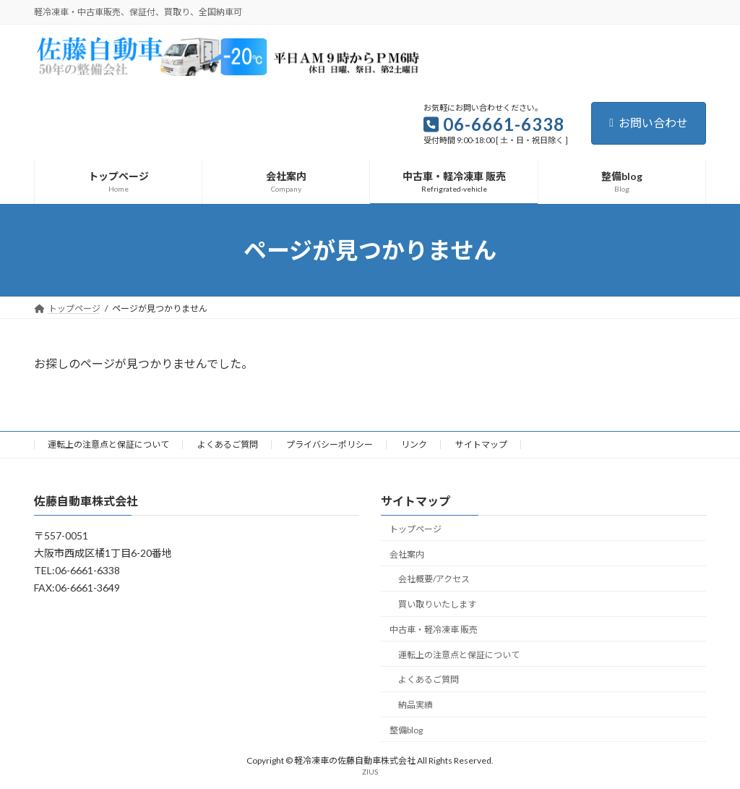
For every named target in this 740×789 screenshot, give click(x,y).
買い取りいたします (437, 604)
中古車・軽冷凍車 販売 (434, 629)
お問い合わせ (648, 122)
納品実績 (415, 705)
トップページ (416, 529)
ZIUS (370, 772)
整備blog (406, 730)
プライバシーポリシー (329, 444)
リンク (414, 444)
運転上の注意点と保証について (108, 444)
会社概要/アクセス (434, 579)
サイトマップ (481, 444)
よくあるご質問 (227, 444)
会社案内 (407, 554)
